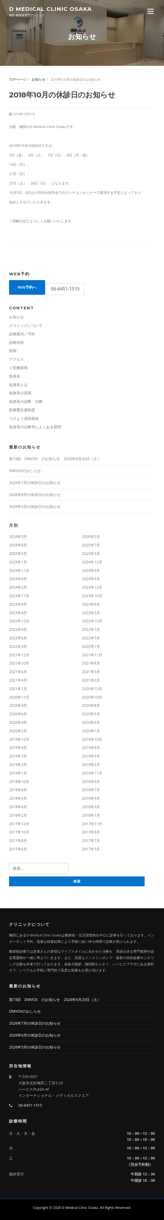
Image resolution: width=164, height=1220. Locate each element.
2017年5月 (91, 848)
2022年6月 (18, 637)
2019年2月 (91, 764)
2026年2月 (91, 536)
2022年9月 (18, 629)
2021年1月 (18, 688)
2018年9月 (91, 781)
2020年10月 (92, 697)
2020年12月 (92, 688)
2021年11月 (92, 654)
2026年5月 (18, 536)
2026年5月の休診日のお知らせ (35, 506)
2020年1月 (91, 730)
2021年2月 (91, 680)
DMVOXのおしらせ (25, 470)
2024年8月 (18, 578)
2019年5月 (91, 756)
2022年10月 (92, 620)
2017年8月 (18, 840)
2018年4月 (18, 806)
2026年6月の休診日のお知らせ (35, 494)
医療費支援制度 (22, 409)
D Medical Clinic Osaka (50, 8)
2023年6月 (91, 604)
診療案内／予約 (22, 333)
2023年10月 (92, 595)
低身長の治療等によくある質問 (35, 426)
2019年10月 (92, 739)
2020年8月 (91, 705)
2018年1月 (91, 815)
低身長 (14, 376)
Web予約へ (27, 287)
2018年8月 (18, 789)
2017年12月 (19, 823)
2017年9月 (91, 831)
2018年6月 (18, 798)
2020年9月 (18, 705)
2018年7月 (91, 789)
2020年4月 (18, 722)
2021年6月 (18, 671)
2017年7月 (91, 840)
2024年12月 (92, 561)
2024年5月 (91, 578)
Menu (150, 11)
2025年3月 (91, 553)
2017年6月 (18, 848)
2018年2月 (18, 815)
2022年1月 (91, 646)
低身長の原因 (20, 392)
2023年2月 (91, 612)
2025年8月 (18, 544)
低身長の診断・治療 (25, 401)
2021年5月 (91, 671)
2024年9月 (91, 570)
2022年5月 (91, 637)
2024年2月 (18, 587)
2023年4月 (18, 612)
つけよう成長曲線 (24, 418)
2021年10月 (19, 663)
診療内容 (16, 342)
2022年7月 (91, 629)
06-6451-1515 (65, 289)
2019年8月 (91, 747)
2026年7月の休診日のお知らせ (35, 482)
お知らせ (16, 316)
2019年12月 (19, 739)
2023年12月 (92, 587)
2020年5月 (91, 713)
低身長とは (18, 384)
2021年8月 (91, 663)
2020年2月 (18, 730)
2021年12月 (19, 654)
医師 (12, 350)
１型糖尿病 (18, 367)
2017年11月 (92, 823)
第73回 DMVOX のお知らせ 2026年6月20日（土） (55, 458)
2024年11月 (19, 570)
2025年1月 (18, 561)
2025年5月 (18, 553)
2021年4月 (18, 680)
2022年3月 (18, 646)
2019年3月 (18, 764)
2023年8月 (18, 604)
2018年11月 (92, 773)
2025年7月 (91, 544)
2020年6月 (18, 713)
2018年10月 (19, 781)
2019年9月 (18, 747)
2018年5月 (91, 798)
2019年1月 (18, 773)
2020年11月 (19, 697)
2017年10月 (19, 831)
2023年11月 (19, 595)
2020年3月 (91, 722)
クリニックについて (25, 325)
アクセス (16, 359)
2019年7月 (18, 756)
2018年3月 (91, 806)
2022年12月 (19, 620)
